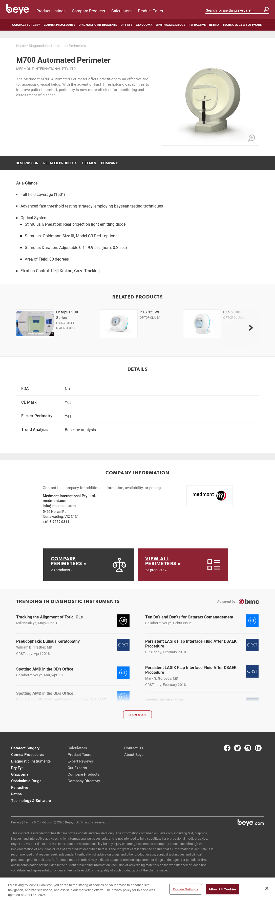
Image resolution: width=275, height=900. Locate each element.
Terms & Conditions (38, 822)
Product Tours (150, 10)
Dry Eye (127, 25)
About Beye (133, 754)
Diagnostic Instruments (98, 25)
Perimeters (77, 45)
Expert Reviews (80, 761)
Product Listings (51, 10)
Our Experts (77, 767)
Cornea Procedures (59, 25)
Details (89, 162)
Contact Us (133, 747)
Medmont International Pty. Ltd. (46, 68)
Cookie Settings (185, 889)
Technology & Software (242, 25)
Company (109, 162)
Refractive (197, 25)
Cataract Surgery (26, 25)
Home (21, 45)
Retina (214, 25)
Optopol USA (150, 317)
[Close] (266, 888)
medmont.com (55, 500)
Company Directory (84, 780)
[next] (251, 327)
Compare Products (88, 10)
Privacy (16, 822)
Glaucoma (144, 25)
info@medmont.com (59, 505)
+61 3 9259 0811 (56, 521)
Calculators (121, 10)
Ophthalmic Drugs (170, 25)
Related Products (60, 162)
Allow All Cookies (223, 889)
